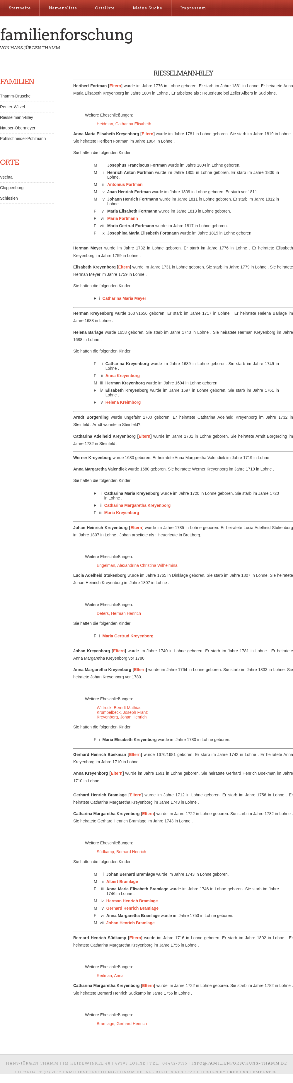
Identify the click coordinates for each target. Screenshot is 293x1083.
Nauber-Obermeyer (17, 128)
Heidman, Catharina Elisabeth (124, 124)
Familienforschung (66, 34)
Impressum (193, 8)
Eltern (115, 85)
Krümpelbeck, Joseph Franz (122, 712)
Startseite (20, 8)
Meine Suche (147, 8)
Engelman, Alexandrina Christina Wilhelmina (137, 565)
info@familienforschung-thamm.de (239, 1063)
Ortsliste (105, 8)
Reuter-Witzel (12, 107)
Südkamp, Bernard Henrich (121, 851)
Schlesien (9, 198)
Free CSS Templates (252, 1072)
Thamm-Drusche (15, 96)
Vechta (6, 177)
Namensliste (63, 8)
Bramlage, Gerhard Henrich (122, 1023)
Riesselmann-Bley (16, 117)
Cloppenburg (11, 187)
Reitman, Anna (110, 975)
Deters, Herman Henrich (119, 613)
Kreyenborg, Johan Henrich (121, 717)
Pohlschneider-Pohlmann (23, 138)
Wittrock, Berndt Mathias (119, 707)
